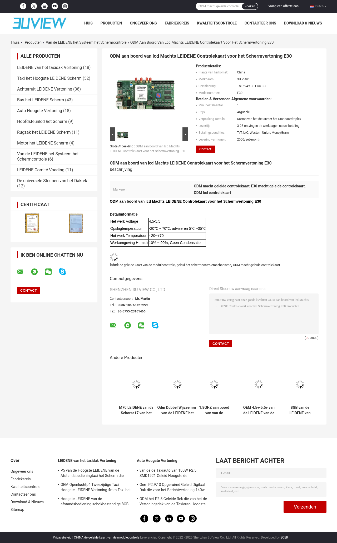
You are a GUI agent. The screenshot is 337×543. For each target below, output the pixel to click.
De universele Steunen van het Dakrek (52, 180)
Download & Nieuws (303, 23)
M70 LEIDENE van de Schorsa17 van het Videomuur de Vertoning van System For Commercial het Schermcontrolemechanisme (136, 410)
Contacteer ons (260, 23)
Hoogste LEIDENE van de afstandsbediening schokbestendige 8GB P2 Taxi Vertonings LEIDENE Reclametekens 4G (94, 502)
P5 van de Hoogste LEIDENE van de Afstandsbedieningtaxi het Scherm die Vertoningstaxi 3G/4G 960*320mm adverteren (92, 473)
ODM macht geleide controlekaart (256, 265)
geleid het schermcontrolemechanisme (203, 265)
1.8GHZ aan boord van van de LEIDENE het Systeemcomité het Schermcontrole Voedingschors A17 (214, 410)
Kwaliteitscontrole (217, 23)
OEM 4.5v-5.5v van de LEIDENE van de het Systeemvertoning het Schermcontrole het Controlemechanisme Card (258, 410)
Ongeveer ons (143, 23)
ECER (284, 537)
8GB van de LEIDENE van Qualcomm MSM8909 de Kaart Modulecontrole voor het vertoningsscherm (300, 410)
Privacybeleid (62, 537)
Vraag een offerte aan (283, 6)
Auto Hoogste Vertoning (39, 110)
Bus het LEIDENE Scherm (40, 99)
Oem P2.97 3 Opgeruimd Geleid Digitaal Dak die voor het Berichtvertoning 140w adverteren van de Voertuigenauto (172, 488)
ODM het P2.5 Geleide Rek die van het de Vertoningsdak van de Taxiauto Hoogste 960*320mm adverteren (173, 502)
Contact (205, 149)
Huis (88, 23)
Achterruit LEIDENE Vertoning (44, 89)
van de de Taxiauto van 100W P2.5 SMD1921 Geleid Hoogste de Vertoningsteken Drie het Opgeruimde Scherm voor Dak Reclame (171, 473)
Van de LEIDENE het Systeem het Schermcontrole (86, 42)
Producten (111, 23)
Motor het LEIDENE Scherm (42, 143)
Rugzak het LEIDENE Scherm (44, 132)
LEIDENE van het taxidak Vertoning (49, 67)
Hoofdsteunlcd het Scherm (42, 121)
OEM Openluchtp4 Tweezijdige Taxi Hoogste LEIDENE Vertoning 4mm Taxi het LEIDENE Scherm (96, 488)
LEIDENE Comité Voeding (40, 169)
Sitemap (17, 509)
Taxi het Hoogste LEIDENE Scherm (49, 78)
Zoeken (250, 6)
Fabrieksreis (177, 23)
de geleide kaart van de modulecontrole (147, 265)
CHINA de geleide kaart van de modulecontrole (107, 537)
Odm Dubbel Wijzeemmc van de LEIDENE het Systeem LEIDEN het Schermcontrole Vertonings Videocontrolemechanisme (177, 410)
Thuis (15, 42)
